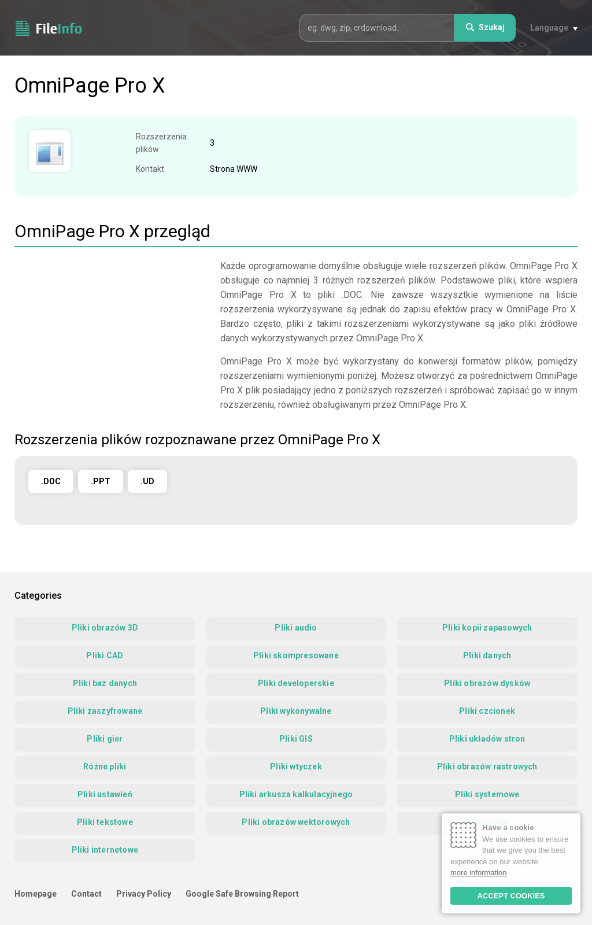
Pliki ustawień (104, 794)
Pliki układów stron (487, 738)
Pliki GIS (296, 738)
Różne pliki (104, 766)
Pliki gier (105, 738)
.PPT (100, 481)
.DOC (51, 481)
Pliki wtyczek (296, 766)
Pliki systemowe (487, 794)
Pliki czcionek (487, 711)
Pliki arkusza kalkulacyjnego (296, 794)
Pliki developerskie (296, 683)
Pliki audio (296, 627)
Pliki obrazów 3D (105, 627)
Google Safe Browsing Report (242, 893)
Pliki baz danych (105, 683)
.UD (147, 481)
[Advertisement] (111, 340)
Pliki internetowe (105, 849)
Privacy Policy (143, 893)
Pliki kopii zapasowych (487, 627)
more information (478, 872)
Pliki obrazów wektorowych (296, 822)
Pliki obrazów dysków (487, 683)
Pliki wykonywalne (295, 711)
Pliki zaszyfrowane (105, 711)
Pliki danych (487, 655)
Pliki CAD (104, 655)
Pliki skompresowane (296, 655)
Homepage (35, 893)
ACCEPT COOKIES (511, 895)
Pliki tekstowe (105, 822)
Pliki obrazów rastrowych (487, 766)
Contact (86, 893)
